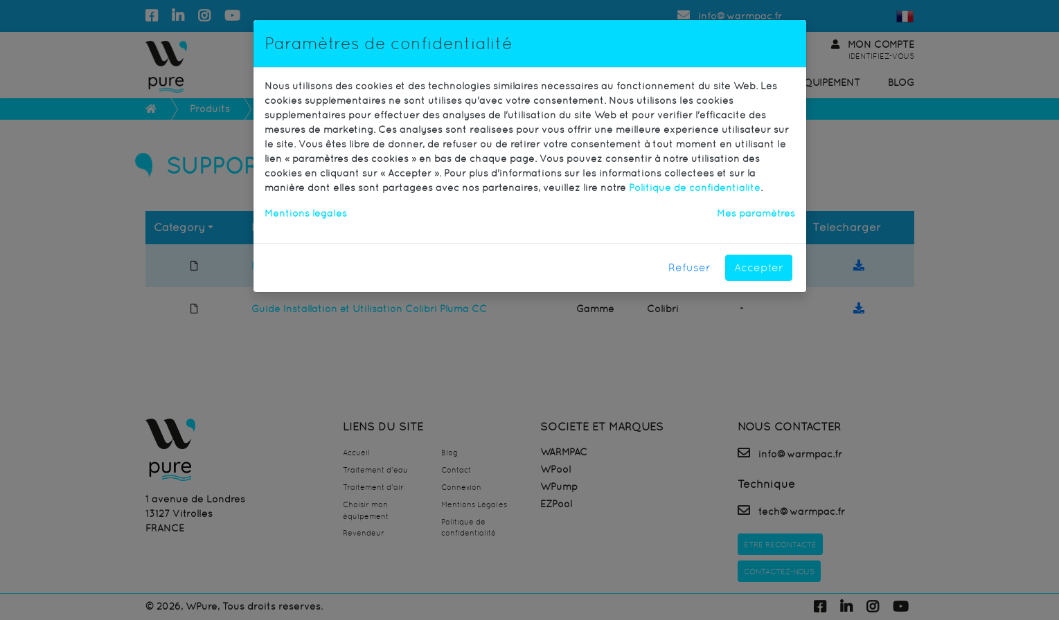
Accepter (758, 267)
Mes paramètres (756, 213)
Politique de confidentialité (694, 187)
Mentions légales (306, 213)
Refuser (689, 267)
